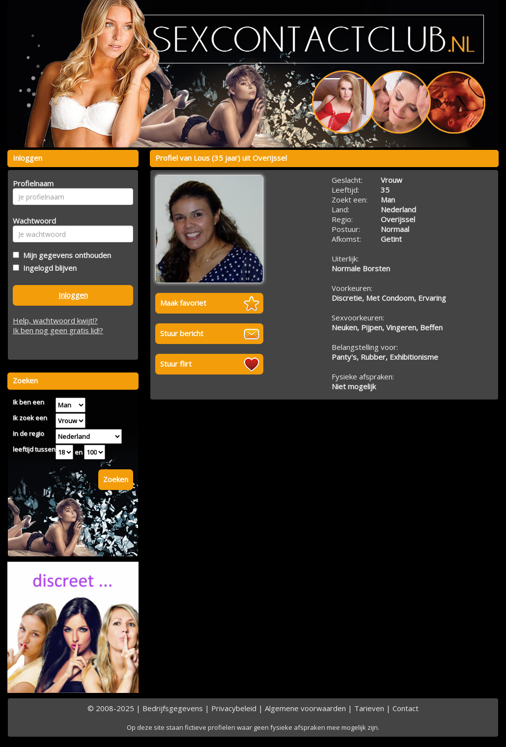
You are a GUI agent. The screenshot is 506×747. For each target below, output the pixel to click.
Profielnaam (32, 183)
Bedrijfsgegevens (172, 708)
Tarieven (369, 708)
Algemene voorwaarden (305, 708)
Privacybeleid (233, 708)
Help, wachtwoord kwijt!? (55, 320)
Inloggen (73, 295)
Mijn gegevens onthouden (65, 255)
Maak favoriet (183, 303)
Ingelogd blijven (48, 268)
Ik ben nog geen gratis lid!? (58, 330)
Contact (406, 708)
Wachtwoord (32, 221)
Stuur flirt (176, 364)
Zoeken (115, 479)
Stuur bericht (181, 333)
